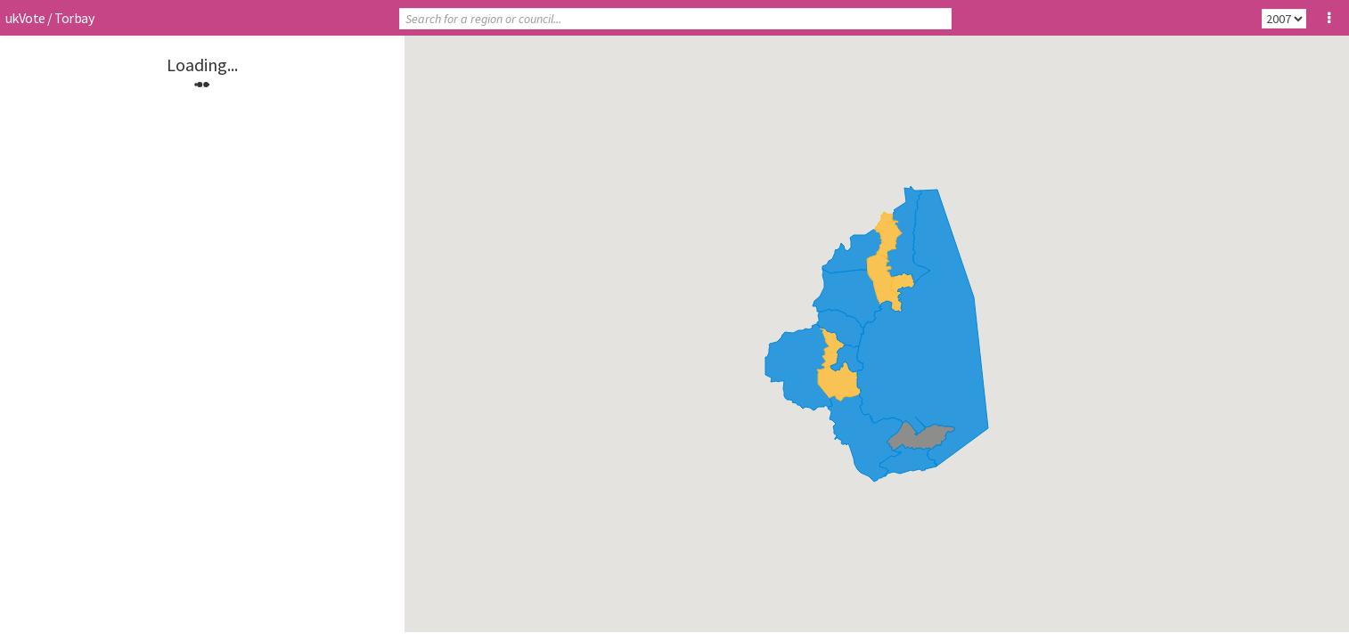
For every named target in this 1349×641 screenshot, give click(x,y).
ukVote (25, 18)
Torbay (74, 18)
